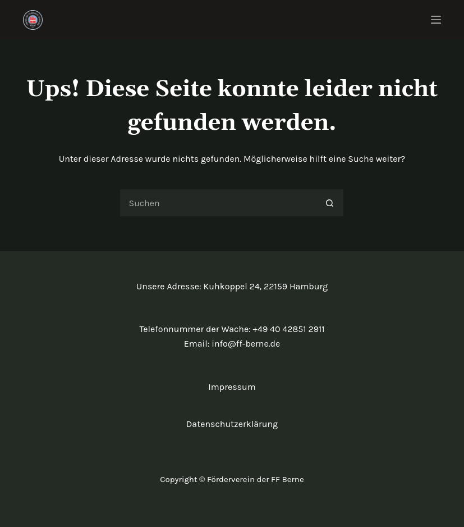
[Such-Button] (330, 203)
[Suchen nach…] (218, 203)
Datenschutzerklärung (232, 424)
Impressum (231, 386)
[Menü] (436, 20)
